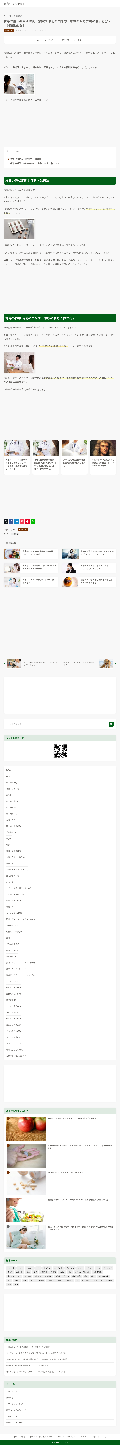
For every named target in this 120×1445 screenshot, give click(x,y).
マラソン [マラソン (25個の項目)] (89, 1268)
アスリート (12, 981)
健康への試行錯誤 (14, 3)
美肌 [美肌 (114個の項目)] (25, 1280)
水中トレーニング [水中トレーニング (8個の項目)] (14, 1276)
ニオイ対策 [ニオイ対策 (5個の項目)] (58, 1268)
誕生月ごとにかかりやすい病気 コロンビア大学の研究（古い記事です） (36, 1372)
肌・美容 (11, 783)
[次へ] (88, 663)
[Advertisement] (60, 124)
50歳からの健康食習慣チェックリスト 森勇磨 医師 (27, 1366)
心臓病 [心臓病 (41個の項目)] (53, 1272)
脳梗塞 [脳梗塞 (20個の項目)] (41, 1280)
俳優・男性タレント (16, 969)
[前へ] (31, 663)
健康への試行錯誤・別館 (16, 1410)
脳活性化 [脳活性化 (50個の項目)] (51, 1280)
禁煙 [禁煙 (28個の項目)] (93, 1276)
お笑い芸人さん (14, 1025)
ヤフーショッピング (14, 1404)
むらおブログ (11, 1416)
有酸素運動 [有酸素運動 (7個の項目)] (97, 1272)
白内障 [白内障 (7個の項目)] (57, 1276)
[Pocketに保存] (22, 521)
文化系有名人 (13, 994)
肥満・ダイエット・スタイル (20, 919)
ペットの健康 (13, 1037)
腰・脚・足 (13, 807)
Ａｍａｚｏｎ (11, 1391)
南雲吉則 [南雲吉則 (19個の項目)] (19, 1272)
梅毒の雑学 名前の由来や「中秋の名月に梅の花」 (35, 163)
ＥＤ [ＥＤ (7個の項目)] (16, 1284)
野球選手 (11, 1000)
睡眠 (9, 907)
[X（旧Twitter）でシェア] (6, 521)
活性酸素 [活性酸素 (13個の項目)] (38, 1276)
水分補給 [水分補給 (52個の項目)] (27, 1276)
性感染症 (15, 534)
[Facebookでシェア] (11, 521)
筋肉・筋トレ (13, 901)
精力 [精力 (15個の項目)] (9, 1280)
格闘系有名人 (13, 1019)
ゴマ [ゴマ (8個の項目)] (38, 1268)
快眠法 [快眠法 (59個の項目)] (61, 1272)
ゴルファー (12, 1012)
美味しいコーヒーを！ (15, 1423)
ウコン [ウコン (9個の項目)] (20, 1268)
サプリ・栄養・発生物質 (18, 888)
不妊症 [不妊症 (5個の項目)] (10, 1272)
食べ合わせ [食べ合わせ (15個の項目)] (86, 1280)
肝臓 (9, 845)
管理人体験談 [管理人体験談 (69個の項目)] (103, 1276)
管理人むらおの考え (16, 1050)
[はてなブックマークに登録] (16, 521)
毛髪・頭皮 (12, 789)
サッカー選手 (13, 1006)
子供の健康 (12, 944)
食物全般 (12, 956)
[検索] (111, 724)
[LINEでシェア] (33, 521)
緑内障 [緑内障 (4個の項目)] (17, 1280)
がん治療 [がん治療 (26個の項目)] (11, 1268)
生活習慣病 (12, 876)
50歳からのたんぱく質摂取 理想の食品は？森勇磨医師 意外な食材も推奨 (36, 1359)
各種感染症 (18, 16)
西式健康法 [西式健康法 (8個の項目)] (69, 1280)
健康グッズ (12, 950)
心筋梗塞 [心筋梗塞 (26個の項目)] (44, 1272)
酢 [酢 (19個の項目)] (77, 1280)
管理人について (14, 1043)
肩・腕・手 (12, 801)
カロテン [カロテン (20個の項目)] (30, 1268)
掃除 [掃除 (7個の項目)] (69, 1272)
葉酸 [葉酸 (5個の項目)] (59, 1280)
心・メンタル (14, 913)
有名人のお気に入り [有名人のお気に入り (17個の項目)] (82, 1272)
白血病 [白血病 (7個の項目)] (66, 1276)
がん (9, 882)
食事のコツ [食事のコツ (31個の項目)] (98, 1280)
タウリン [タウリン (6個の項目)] (47, 1268)
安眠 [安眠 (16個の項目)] (35, 1272)
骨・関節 (11, 814)
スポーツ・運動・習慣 (17, 894)
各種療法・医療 (14, 932)
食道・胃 (11, 820)
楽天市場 (10, 1398)
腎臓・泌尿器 (13, 851)
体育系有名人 (13, 988)
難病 (9, 938)
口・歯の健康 (13, 826)
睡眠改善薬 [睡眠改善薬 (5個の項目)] (76, 1276)
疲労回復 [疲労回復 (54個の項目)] (48, 1276)
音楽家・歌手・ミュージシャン (21, 975)
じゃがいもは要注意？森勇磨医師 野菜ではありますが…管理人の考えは (36, 1353)
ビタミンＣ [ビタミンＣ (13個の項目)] (70, 1268)
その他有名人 (13, 1031)
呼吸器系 (11, 832)
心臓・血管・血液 (16, 857)
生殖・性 (11, 863)
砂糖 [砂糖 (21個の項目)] (86, 1276)
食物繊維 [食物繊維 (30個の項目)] (109, 1280)
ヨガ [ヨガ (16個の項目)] (98, 1268)
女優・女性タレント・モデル (20, 963)
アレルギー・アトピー (17, 870)
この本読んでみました (17, 1056)
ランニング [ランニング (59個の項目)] (108, 1268)
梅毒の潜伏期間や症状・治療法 (25, 159)
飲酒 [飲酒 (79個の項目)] (9, 1284)
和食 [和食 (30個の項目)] (28, 1272)
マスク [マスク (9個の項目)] (80, 1268)
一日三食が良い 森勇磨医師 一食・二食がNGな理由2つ (29, 1347)
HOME (7, 16)
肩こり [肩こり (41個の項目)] (32, 1280)
